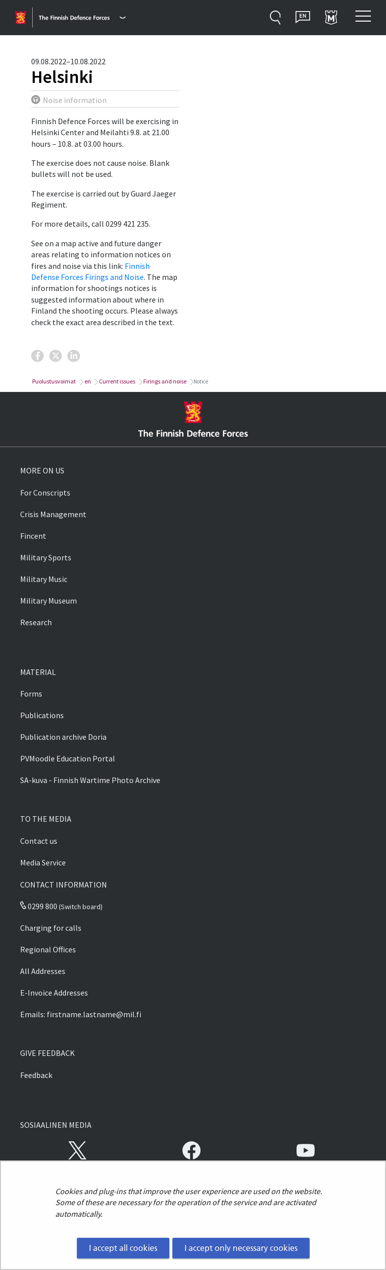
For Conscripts (45, 492)
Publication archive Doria (63, 737)
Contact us (38, 841)
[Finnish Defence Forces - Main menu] (82, 18)
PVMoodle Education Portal (67, 758)
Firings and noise (164, 381)
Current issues (116, 381)
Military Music (43, 579)
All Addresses (42, 971)
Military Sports (45, 557)
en (87, 381)
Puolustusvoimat (53, 381)
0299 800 (38, 906)
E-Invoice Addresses (54, 993)
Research (36, 622)
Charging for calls (50, 928)
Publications (42, 715)
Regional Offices (48, 949)
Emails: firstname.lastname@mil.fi (80, 1014)
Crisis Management (53, 514)
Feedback (36, 1075)
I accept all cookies (123, 1248)
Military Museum (48, 601)
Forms (31, 694)
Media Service (43, 862)
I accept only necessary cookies (241, 1248)
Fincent (33, 536)
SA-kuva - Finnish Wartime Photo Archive (90, 780)
